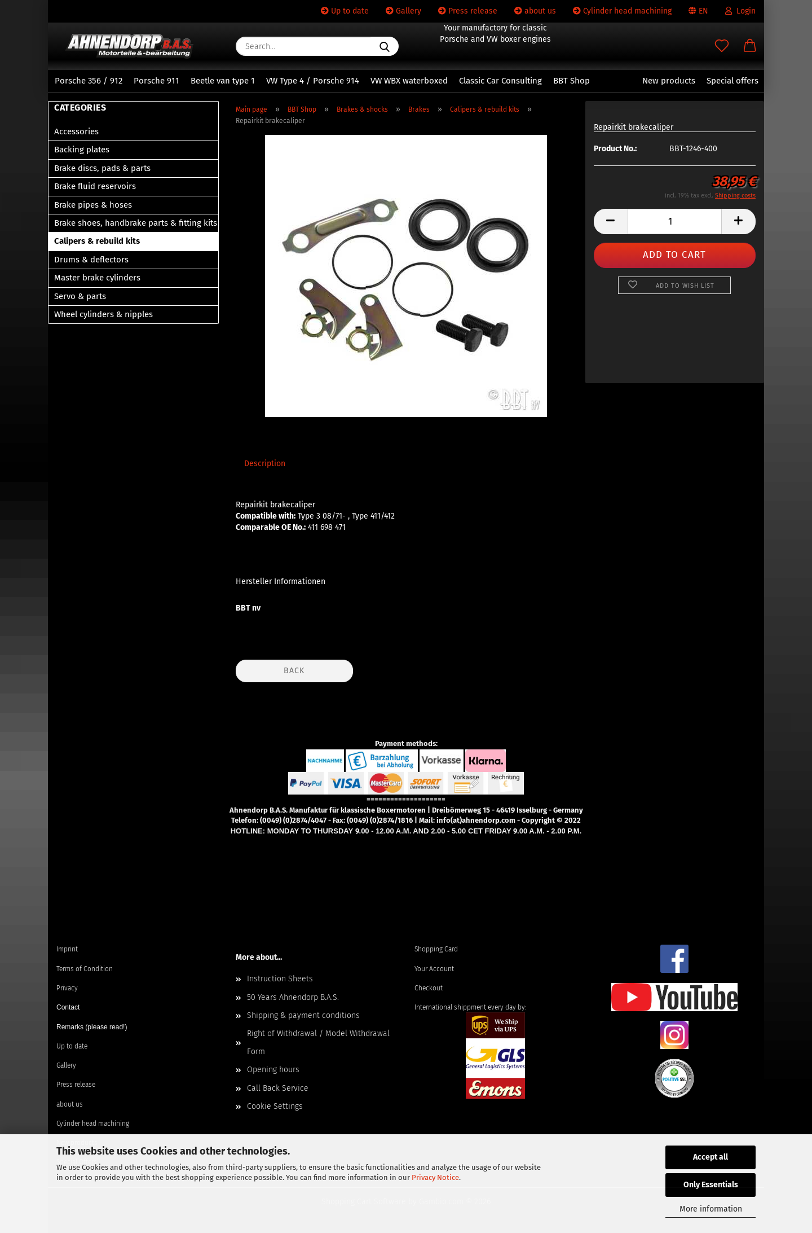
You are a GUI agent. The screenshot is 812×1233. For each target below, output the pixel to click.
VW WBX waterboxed (409, 81)
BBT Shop (571, 81)
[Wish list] (722, 46)
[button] (750, 46)
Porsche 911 (156, 81)
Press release (467, 11)
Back (294, 670)
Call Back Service (277, 1088)
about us (535, 11)
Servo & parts (80, 296)
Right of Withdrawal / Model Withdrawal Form (318, 1042)
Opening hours (273, 1069)
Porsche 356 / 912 (88, 81)
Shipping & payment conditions (303, 1015)
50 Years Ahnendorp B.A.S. (293, 997)
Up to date (345, 11)
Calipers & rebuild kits (97, 241)
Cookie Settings (275, 1106)
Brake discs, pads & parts (102, 168)
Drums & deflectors (91, 260)
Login (740, 11)
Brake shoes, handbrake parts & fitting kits (135, 223)
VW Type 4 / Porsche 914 (312, 81)
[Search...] (384, 46)
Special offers (732, 81)
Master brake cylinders (97, 278)
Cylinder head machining (622, 11)
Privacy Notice (435, 1177)
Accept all (710, 1157)
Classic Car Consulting (500, 81)
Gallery (403, 11)
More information (710, 1209)
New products (668, 81)
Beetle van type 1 (223, 81)
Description (264, 463)
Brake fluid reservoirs (95, 186)
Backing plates (81, 149)
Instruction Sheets (280, 979)
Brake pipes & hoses (93, 205)
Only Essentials (710, 1185)
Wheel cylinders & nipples (103, 314)
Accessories (76, 131)
